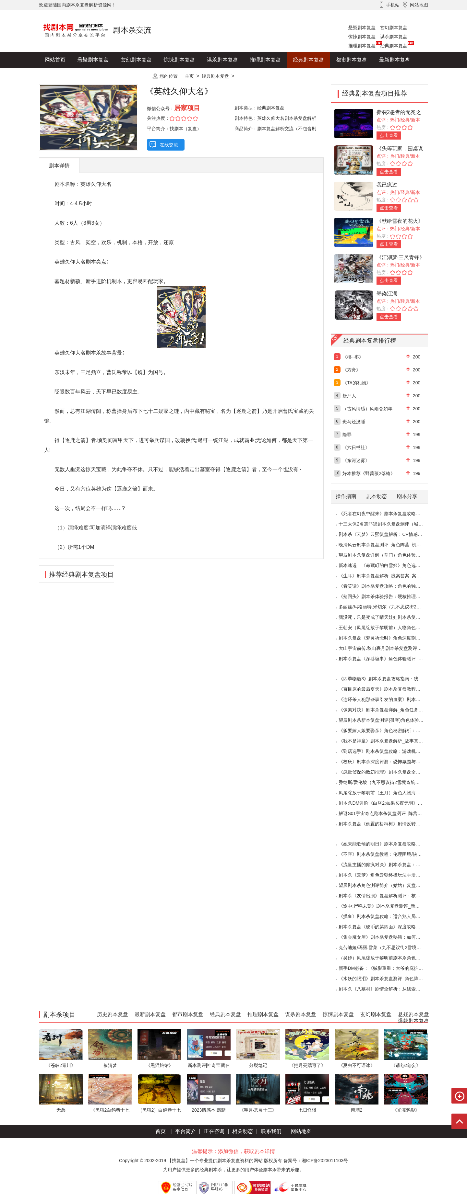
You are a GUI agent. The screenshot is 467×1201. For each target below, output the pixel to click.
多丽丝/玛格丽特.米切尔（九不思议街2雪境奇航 (387, 606)
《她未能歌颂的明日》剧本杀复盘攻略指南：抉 (386, 843)
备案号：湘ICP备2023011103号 (315, 1160)
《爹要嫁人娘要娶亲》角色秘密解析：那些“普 (385, 730)
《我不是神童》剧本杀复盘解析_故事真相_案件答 (389, 740)
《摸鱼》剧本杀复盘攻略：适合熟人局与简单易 (386, 916)
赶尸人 (349, 395)
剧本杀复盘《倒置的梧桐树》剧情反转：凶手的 (386, 823)
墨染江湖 (387, 293)
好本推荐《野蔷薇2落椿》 (368, 473)
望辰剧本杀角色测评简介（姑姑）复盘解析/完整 (387, 885)
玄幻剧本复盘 (393, 27)
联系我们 (271, 1131)
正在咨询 (214, 1131)
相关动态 (242, 1131)
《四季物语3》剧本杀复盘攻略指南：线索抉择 (385, 678)
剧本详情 (59, 165)
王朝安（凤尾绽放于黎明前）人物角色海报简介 (386, 627)
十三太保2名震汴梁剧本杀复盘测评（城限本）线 (388, 524)
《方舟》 (351, 369)
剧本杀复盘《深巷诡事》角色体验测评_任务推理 (388, 658)
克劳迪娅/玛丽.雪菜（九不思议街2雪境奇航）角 (387, 947)
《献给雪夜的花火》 (400, 221)
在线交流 (169, 144)
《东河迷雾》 (356, 460)
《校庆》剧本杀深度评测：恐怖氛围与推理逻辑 (386, 761)
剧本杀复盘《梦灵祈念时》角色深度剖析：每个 (386, 637)
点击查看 (389, 135)
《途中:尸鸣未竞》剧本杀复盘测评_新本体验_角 (387, 906)
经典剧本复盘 (393, 45)
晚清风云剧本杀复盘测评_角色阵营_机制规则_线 (388, 544)
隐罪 (347, 434)
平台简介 (185, 1131)
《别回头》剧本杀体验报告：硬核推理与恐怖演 (386, 596)
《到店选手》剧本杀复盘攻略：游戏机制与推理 (386, 751)
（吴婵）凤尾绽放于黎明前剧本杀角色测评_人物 (388, 957)
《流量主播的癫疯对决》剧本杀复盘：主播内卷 (386, 864)
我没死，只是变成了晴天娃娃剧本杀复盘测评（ (386, 617)
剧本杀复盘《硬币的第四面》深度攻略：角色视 (386, 926)
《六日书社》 (356, 447)
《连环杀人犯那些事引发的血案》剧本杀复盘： (386, 699)
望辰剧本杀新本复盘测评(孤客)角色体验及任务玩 (388, 720)
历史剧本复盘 (60, 76)
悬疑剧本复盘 (362, 27)
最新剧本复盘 (394, 59)
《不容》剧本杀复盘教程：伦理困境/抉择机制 (385, 854)
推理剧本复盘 (362, 45)
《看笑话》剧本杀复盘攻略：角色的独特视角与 (386, 586)
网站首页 (55, 59)
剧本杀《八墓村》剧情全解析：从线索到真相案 (386, 988)
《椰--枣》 (353, 356)
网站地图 (301, 1131)
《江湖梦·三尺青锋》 (401, 257)
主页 (189, 76)
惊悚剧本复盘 (362, 36)
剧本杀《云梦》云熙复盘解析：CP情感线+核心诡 (388, 534)
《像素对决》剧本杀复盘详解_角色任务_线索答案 (389, 709)
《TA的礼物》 (356, 382)
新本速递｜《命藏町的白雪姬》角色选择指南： (386, 565)
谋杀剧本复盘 (393, 36)
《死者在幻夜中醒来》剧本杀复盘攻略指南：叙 (386, 513)
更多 (136, 76)
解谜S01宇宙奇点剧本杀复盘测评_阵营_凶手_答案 (389, 813)
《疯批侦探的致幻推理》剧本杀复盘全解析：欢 (386, 772)
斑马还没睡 (353, 421)
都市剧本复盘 (351, 59)
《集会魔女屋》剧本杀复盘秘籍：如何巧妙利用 (386, 937)
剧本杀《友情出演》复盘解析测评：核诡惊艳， (386, 895)
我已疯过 (387, 184)
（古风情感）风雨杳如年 (367, 408)
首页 (160, 1131)
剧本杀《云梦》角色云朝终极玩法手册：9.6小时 (387, 875)
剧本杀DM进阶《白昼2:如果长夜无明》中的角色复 (389, 803)
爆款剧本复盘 (103, 76)
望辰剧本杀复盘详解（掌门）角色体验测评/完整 (387, 555)
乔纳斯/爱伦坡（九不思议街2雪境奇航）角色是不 (388, 782)
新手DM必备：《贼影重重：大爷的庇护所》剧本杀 (390, 968)
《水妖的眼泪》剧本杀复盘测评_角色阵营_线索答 (389, 978)
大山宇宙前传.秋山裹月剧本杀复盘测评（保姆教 (387, 648)
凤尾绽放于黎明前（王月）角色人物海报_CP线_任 (390, 792)
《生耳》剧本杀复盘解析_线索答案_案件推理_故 (388, 575)
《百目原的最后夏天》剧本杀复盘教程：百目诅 (386, 689)
